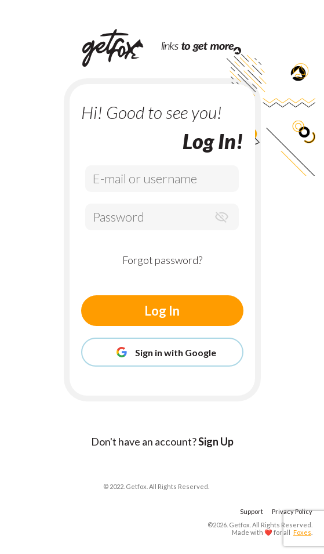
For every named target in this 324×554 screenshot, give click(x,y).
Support (251, 511)
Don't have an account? (162, 441)
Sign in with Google (162, 352)
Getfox (239, 524)
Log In (162, 310)
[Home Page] (121, 48)
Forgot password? (162, 260)
